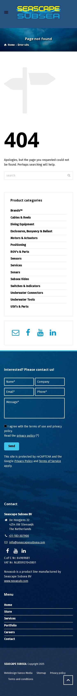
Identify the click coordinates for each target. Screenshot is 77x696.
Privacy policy (58, 673)
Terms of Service (50, 461)
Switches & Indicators (25, 286)
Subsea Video (19, 279)
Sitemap (41, 673)
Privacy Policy (23, 461)
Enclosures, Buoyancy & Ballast (31, 231)
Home (8, 605)
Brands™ (16, 210)
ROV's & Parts (19, 252)
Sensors (15, 258)
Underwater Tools (22, 299)
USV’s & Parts (19, 306)
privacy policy (26, 435)
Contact (9, 639)
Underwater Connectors (26, 293)
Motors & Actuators (23, 238)
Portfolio (10, 625)
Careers (9, 632)
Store (8, 612)
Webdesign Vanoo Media (18, 673)
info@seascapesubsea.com (27, 542)
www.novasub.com (16, 581)
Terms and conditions (20, 679)
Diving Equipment (22, 224)
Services (16, 265)
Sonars (15, 272)
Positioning (18, 245)
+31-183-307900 (19, 536)
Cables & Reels (20, 217)
